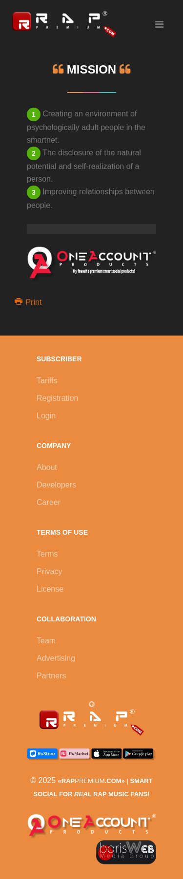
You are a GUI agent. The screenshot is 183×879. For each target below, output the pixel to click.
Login (46, 415)
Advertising (56, 658)
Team (46, 640)
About (47, 467)
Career (49, 502)
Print (28, 302)
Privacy (49, 571)
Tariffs (47, 380)
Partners (51, 676)
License (50, 589)
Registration (57, 398)
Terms (47, 554)
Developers (56, 485)
